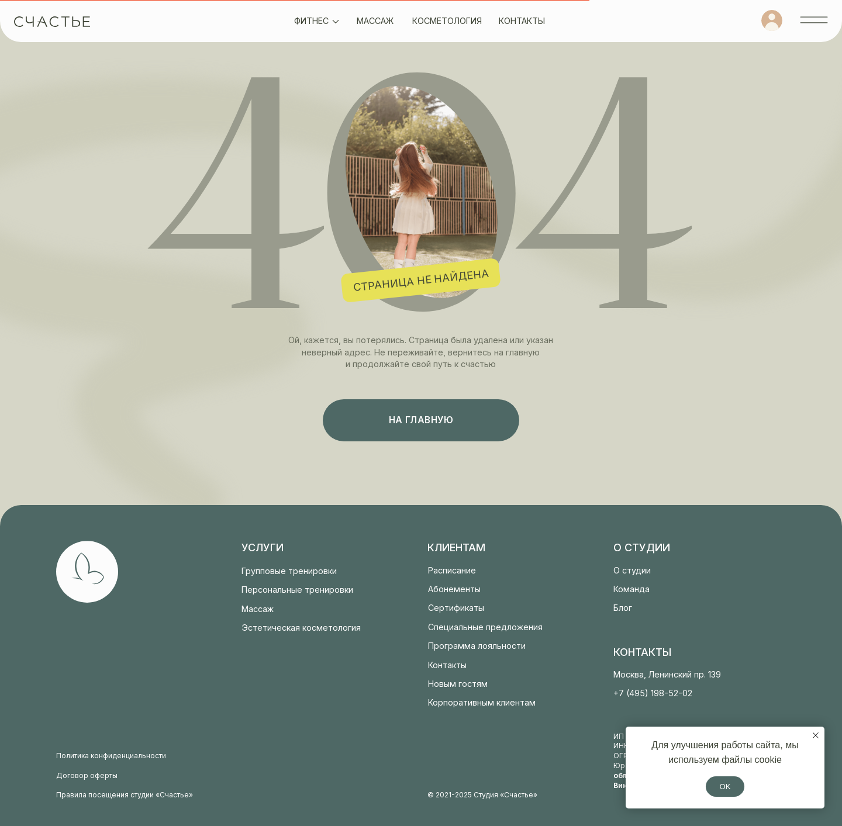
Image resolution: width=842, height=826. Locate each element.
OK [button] (725, 786)
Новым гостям (458, 684)
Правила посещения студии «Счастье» (124, 794)
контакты (522, 21)
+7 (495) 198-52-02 (652, 693)
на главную (421, 420)
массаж (375, 21)
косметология (447, 21)
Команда (631, 589)
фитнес (311, 21)
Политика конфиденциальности (111, 755)
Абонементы (454, 589)
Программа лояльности (477, 646)
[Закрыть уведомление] (816, 735)
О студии (632, 570)
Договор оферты (87, 775)
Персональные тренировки (297, 590)
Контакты (447, 665)
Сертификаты (456, 608)
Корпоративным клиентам (482, 702)
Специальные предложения (485, 627)
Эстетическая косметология (301, 628)
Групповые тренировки (289, 571)
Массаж (257, 609)
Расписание (452, 570)
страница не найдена (421, 280)
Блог (622, 608)
